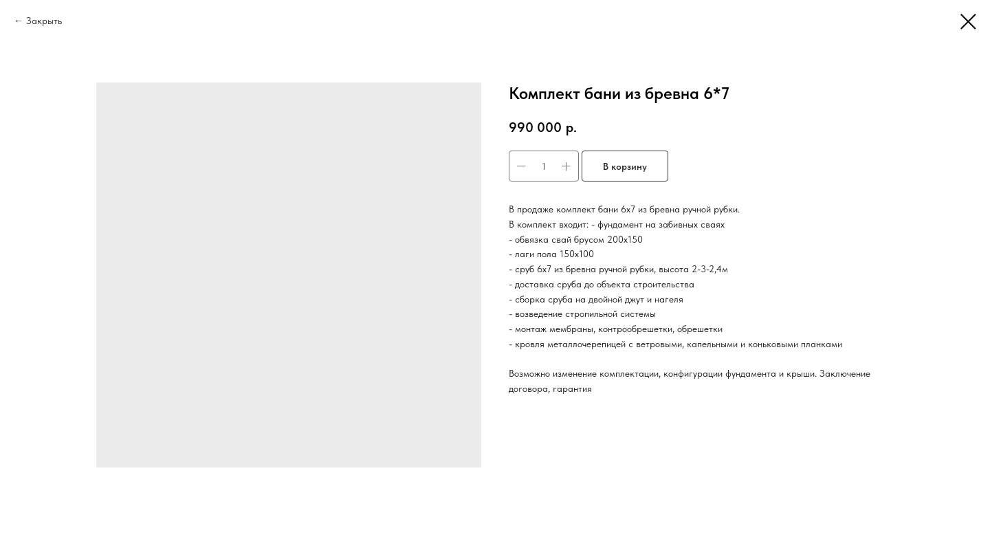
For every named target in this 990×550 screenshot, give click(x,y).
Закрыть (44, 20)
